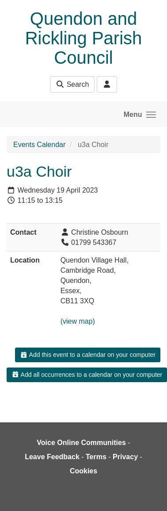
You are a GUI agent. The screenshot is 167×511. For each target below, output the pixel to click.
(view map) (78, 321)
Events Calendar (39, 144)
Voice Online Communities (81, 442)
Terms (96, 457)
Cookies (83, 471)
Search (72, 84)
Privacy (125, 457)
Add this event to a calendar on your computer (88, 354)
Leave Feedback (52, 457)
